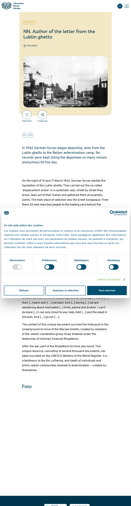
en (30, 135)
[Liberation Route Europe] (12, 6)
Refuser (24, 290)
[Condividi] (42, 114)
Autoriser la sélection (66, 290)
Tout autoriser (106, 290)
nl (24, 135)
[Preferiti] (27, 114)
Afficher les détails (108, 279)
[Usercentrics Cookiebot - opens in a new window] (112, 213)
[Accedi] (119, 6)
